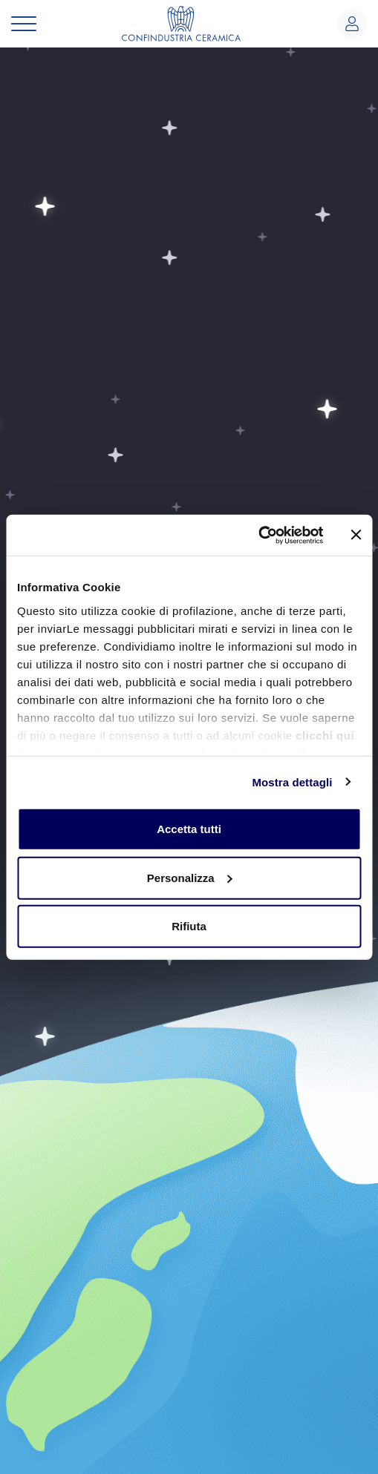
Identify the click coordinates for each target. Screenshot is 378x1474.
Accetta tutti (189, 829)
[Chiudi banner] (356, 535)
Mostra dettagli (292, 781)
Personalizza (189, 877)
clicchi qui (325, 734)
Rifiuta (189, 926)
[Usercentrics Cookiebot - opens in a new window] (258, 534)
